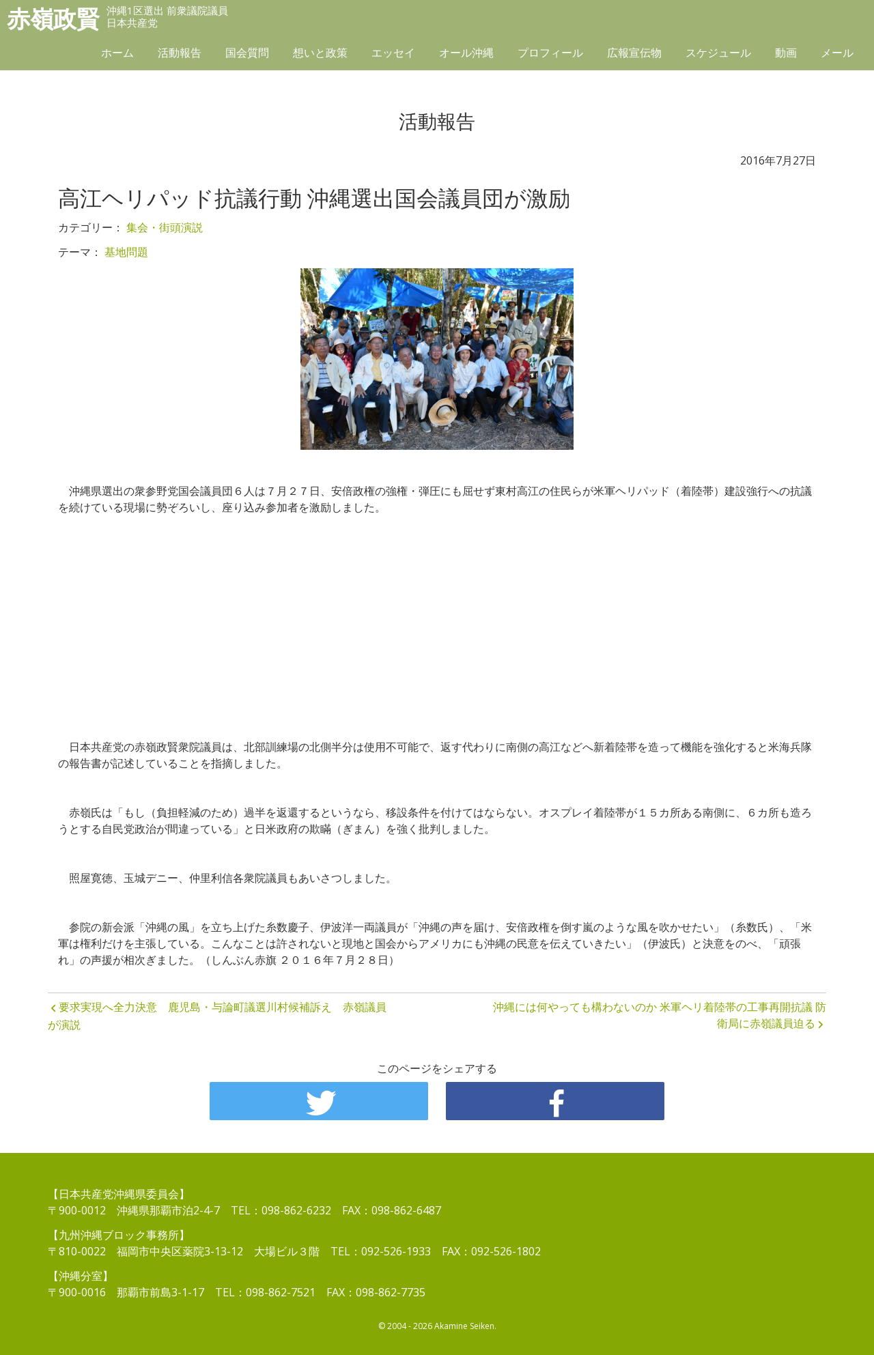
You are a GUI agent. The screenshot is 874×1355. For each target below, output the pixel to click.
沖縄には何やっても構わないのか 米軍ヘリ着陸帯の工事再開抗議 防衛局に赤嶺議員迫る (659, 1015)
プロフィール (550, 52)
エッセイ (393, 52)
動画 (786, 52)
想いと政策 (320, 52)
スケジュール (718, 52)
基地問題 (126, 251)
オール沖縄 (466, 52)
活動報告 (179, 52)
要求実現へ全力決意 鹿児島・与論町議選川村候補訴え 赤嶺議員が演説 (217, 1015)
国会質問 (247, 52)
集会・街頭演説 (164, 227)
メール (837, 52)
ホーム (117, 52)
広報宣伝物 (634, 52)
